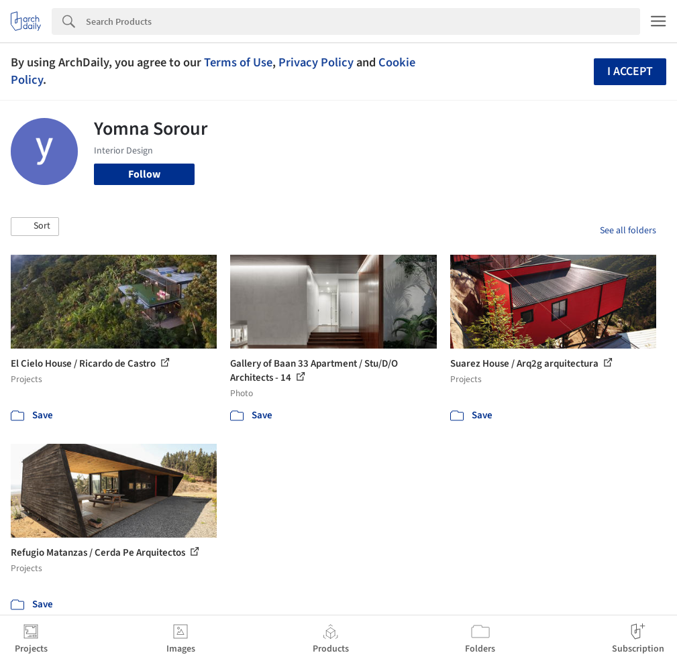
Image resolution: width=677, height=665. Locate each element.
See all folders (628, 230)
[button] (35, 226)
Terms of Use (238, 62)
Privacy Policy (316, 62)
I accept (630, 71)
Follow (144, 174)
